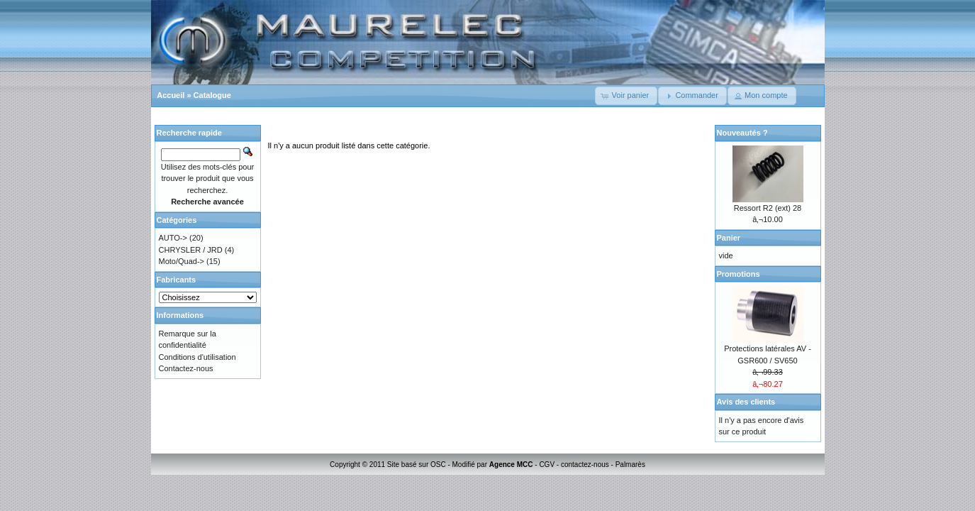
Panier (729, 237)
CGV (547, 464)
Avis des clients (746, 401)
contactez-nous (585, 464)
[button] (626, 96)
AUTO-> (173, 237)
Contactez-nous (186, 368)
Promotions (738, 274)
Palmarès (630, 464)
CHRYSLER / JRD (191, 250)
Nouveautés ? (742, 132)
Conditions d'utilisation (197, 357)
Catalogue (212, 95)
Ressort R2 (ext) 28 (767, 208)
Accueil (170, 95)
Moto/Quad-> (182, 261)
